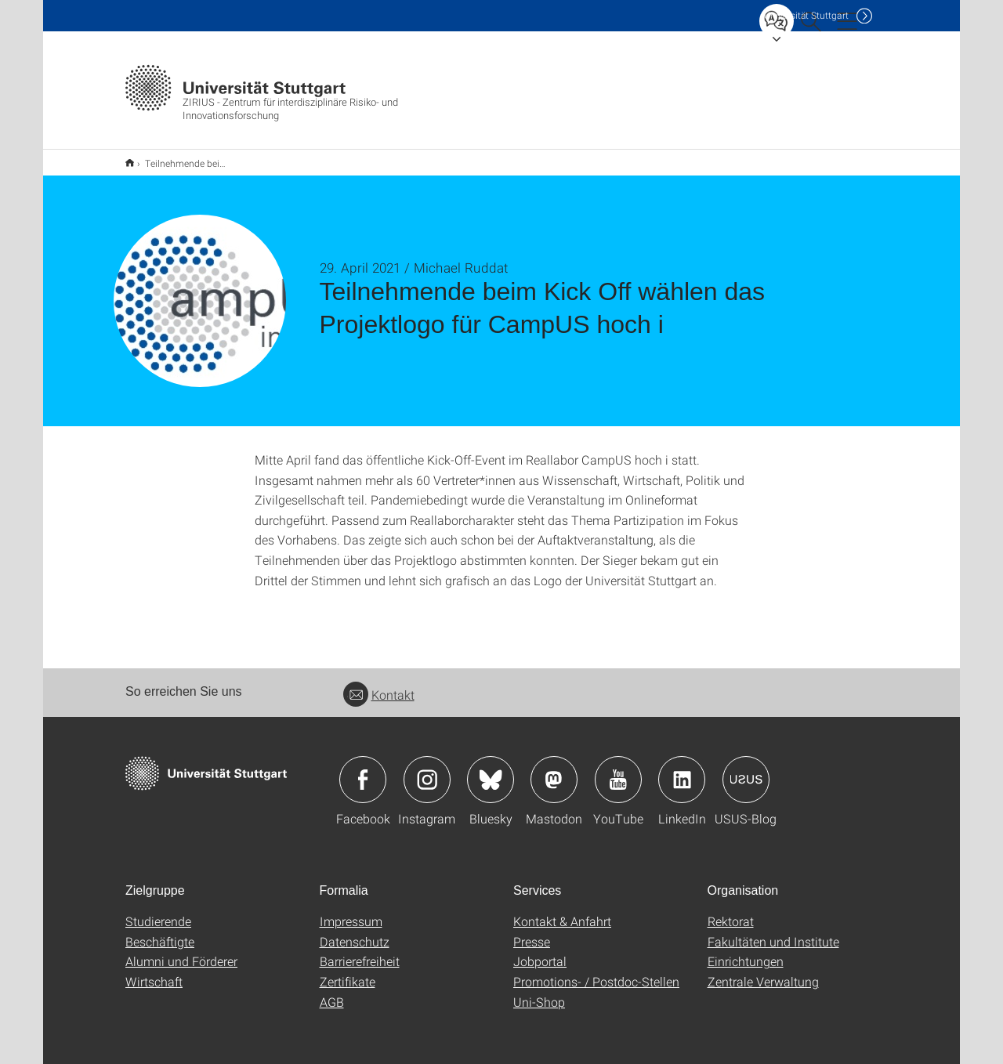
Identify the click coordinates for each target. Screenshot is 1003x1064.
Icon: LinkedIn (681, 769)
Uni (806, 15)
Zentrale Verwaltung (763, 971)
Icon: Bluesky (490, 769)
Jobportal (540, 951)
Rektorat (731, 911)
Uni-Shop (539, 991)
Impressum (351, 911)
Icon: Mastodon (554, 769)
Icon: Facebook (362, 769)
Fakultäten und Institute (773, 931)
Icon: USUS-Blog (745, 769)
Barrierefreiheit (360, 951)
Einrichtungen (746, 951)
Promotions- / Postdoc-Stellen (596, 971)
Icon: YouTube (618, 769)
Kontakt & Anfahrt (562, 911)
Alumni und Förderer (181, 951)
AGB (332, 991)
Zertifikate (347, 971)
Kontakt (379, 684)
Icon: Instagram (427, 769)
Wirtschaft (154, 971)
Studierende (158, 911)
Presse (531, 931)
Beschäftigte (159, 931)
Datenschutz (354, 931)
